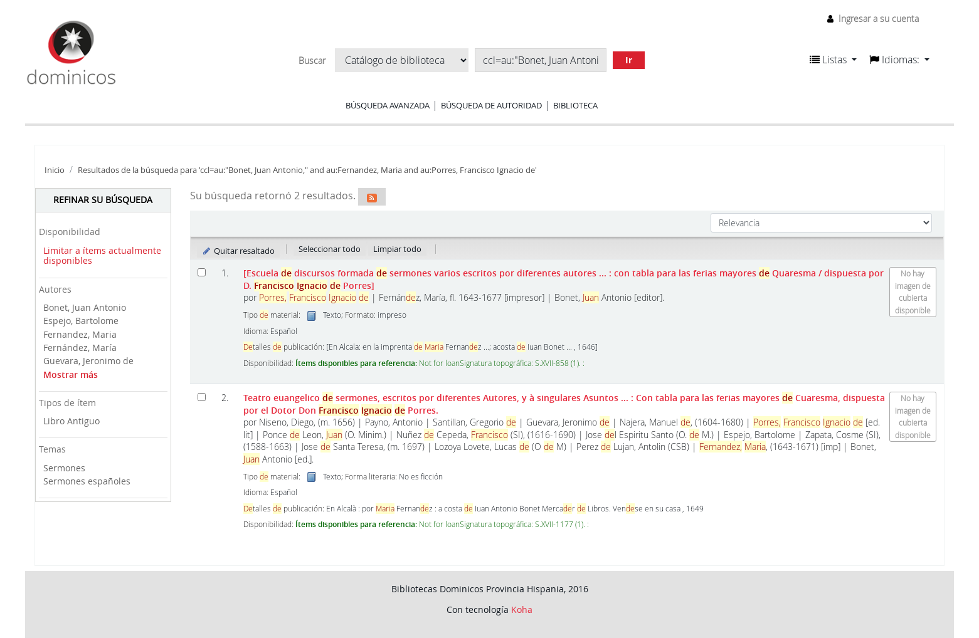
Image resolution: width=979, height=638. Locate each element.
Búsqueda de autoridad (491, 105)
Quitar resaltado (238, 250)
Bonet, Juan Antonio (84, 307)
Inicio (55, 170)
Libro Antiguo (71, 421)
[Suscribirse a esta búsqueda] (372, 197)
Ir (628, 60)
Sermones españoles (86, 481)
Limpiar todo (397, 248)
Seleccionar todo (330, 248)
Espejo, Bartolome (81, 321)
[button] (833, 59)
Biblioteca (575, 105)
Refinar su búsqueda (102, 200)
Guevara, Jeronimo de (88, 361)
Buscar (312, 60)
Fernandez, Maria (80, 334)
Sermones (64, 468)
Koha (521, 609)
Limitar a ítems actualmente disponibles (102, 255)
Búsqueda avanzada (388, 105)
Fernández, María (80, 347)
